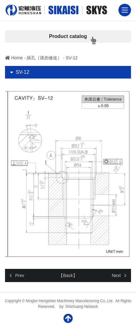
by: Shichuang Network (78, 306)
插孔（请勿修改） (44, 57)
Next (116, 275)
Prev (19, 275)
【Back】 (68, 275)
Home (17, 57)
